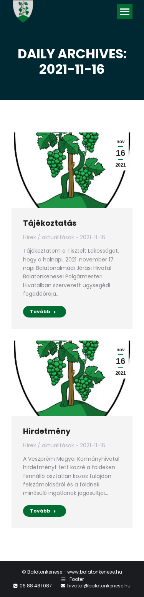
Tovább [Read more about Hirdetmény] (43, 511)
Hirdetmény (47, 431)
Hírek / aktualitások (48, 237)
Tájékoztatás (49, 223)
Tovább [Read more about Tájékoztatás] (43, 311)
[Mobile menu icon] (124, 11)
